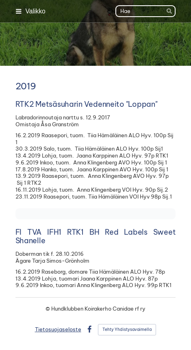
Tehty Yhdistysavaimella (127, 329)
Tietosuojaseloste (58, 329)
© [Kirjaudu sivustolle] (48, 308)
